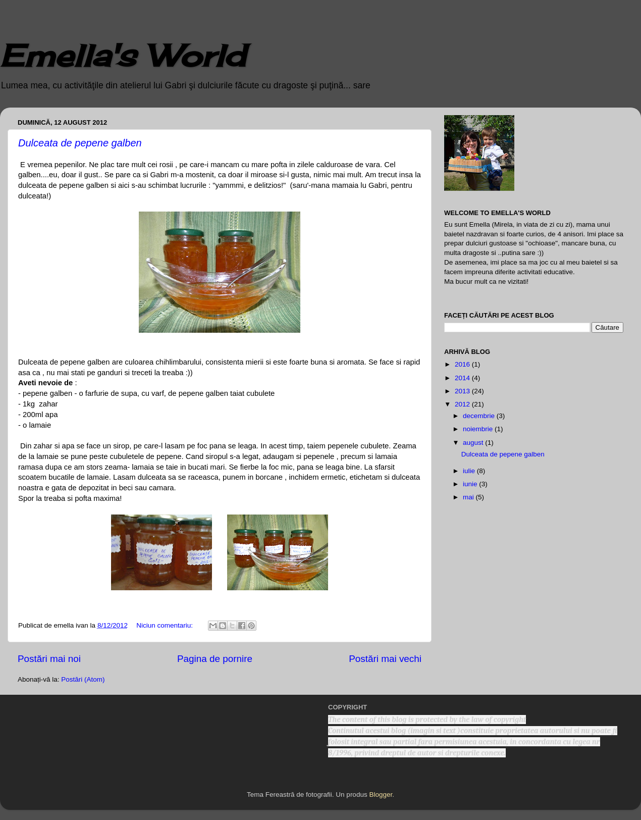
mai (469, 497)
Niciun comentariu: (165, 625)
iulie (470, 471)
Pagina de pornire (214, 658)
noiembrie (479, 429)
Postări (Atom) (82, 679)
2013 (463, 391)
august (474, 442)
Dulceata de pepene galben (80, 142)
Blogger (380, 794)
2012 (463, 404)
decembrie (480, 416)
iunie (471, 484)
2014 (463, 378)
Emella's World (122, 55)
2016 (463, 364)
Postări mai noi (49, 658)
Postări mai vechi (385, 658)
